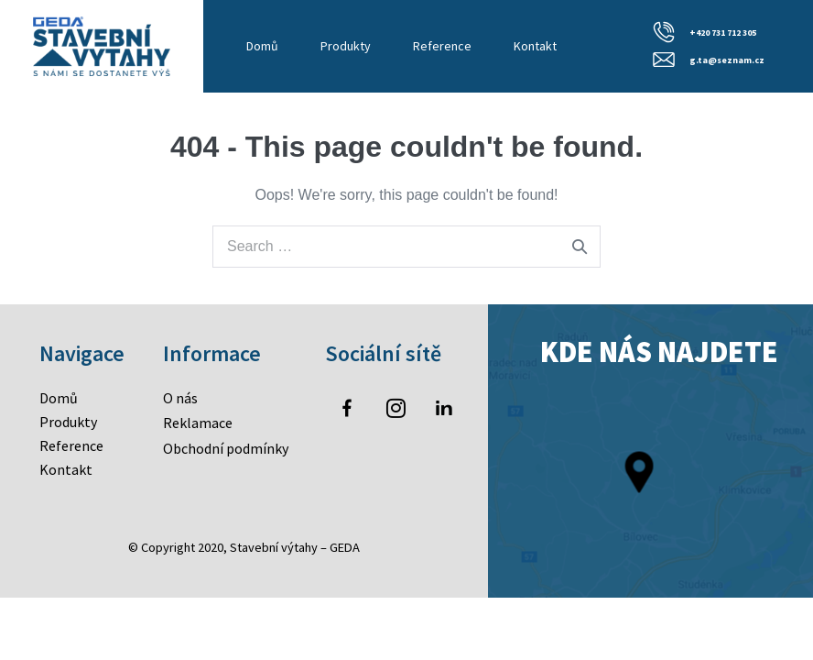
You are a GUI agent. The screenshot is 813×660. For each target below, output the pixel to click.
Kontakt (535, 46)
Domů (262, 46)
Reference (442, 46)
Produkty (345, 46)
